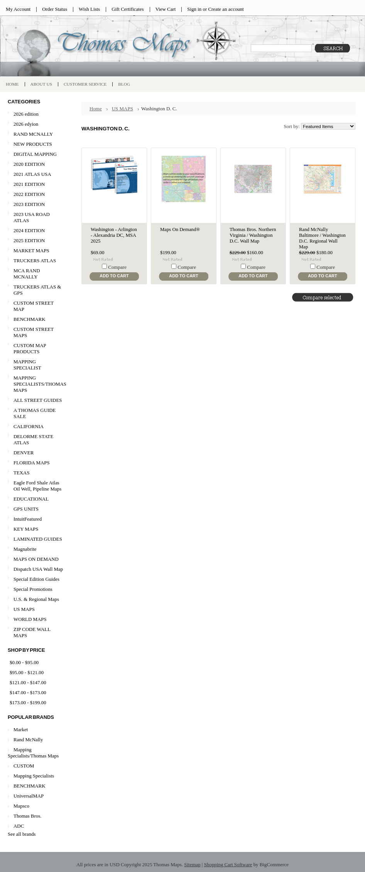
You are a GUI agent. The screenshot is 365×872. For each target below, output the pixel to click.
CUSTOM (24, 766)
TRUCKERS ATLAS (35, 260)
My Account (18, 9)
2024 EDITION (29, 230)
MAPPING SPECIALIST (27, 365)
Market (21, 729)
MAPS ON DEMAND (36, 559)
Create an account (225, 9)
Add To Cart (114, 275)
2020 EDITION (35, 164)
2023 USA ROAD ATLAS (32, 217)
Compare (117, 267)
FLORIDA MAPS (32, 463)
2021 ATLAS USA (35, 174)
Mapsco (21, 806)
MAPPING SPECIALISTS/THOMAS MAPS (37, 384)
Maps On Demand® (180, 229)
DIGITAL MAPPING (35, 154)
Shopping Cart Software (228, 864)
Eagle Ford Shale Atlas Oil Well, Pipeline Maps (37, 486)
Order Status (54, 9)
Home (96, 108)
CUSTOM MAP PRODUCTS (30, 348)
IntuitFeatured (28, 519)
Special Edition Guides (36, 579)
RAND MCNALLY (33, 134)
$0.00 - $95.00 (24, 662)
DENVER (24, 452)
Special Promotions (35, 589)
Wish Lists (89, 9)
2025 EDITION (29, 240)
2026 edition (26, 114)
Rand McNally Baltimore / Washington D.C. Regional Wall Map (322, 238)
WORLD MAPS (30, 619)
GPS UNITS (26, 509)
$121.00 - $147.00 (28, 682)
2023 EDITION (29, 204)
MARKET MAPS (31, 250)
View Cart (165, 9)
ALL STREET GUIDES (38, 400)
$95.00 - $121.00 (27, 672)
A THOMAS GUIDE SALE (35, 413)
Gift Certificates (128, 9)
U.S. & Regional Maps (36, 599)
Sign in (194, 9)
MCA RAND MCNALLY (27, 274)
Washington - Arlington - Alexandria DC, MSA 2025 (114, 235)
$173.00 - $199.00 (28, 702)
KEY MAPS (26, 529)
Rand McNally (28, 739)
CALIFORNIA (35, 426)
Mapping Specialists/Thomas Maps (33, 753)
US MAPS (35, 609)
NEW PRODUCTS (35, 144)
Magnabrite (25, 549)
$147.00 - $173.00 (28, 692)
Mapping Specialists (34, 776)
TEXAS (35, 473)
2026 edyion (26, 124)
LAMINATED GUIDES (38, 539)
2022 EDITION (29, 194)
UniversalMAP (29, 796)
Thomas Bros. (27, 816)
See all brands (21, 834)
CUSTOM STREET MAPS (34, 332)
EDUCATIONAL (31, 499)
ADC (19, 826)
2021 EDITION (29, 184)
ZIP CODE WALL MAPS (32, 632)
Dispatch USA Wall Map (38, 569)
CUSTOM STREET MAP (34, 306)
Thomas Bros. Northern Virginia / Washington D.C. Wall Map (253, 235)
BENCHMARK (29, 319)
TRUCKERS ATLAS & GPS (37, 290)
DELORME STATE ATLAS (33, 439)
